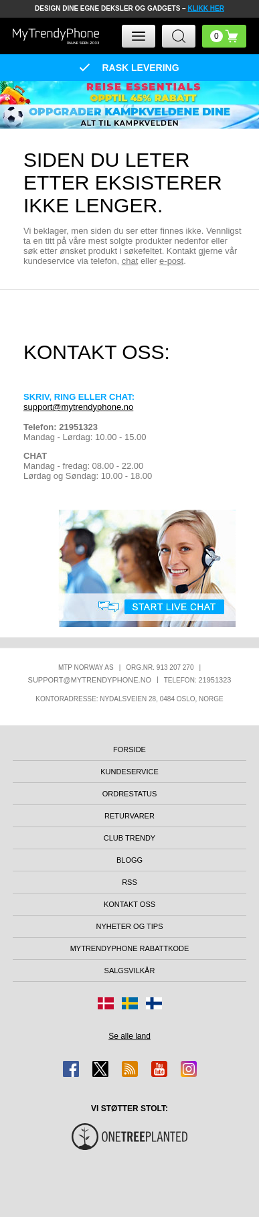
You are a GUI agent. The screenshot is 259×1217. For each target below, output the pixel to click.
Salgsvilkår (129, 971)
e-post (171, 261)
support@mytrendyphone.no (78, 407)
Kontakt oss (129, 904)
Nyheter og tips (129, 926)
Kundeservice (129, 772)
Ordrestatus (129, 794)
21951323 (214, 680)
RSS (129, 882)
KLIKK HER (205, 8)
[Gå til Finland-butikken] (154, 1003)
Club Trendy (129, 838)
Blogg (129, 860)
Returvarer (129, 816)
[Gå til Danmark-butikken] (106, 1003)
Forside (129, 749)
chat (130, 261)
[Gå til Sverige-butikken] (130, 1003)
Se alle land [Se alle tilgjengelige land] (129, 1036)
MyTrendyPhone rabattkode (129, 948)
